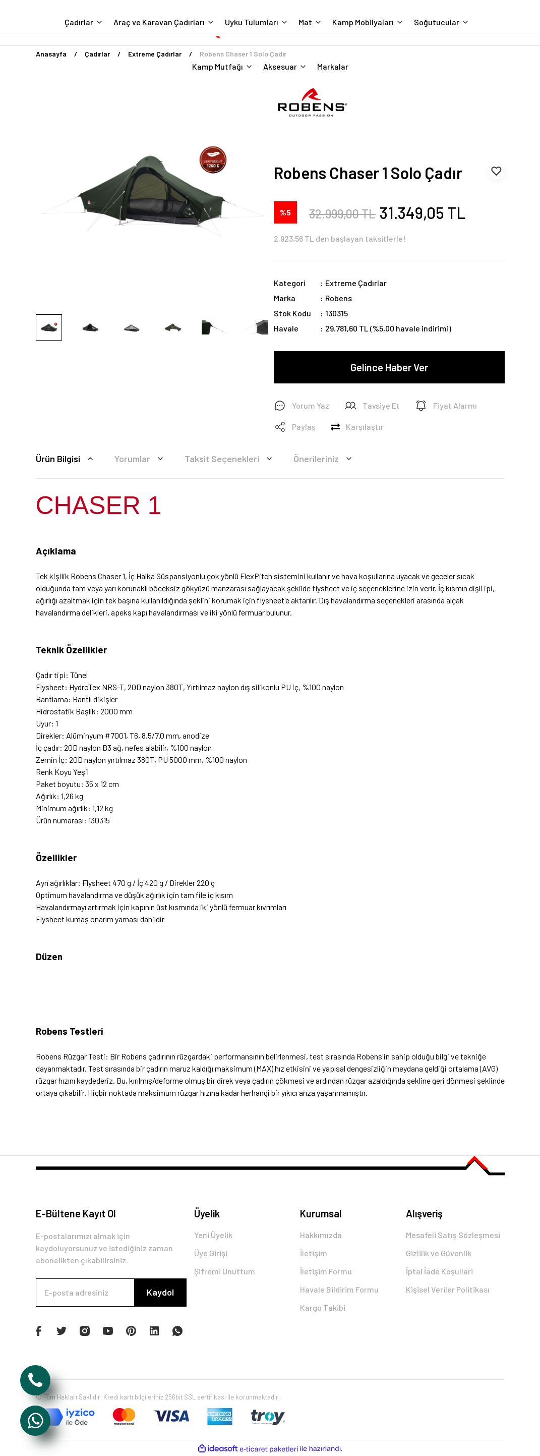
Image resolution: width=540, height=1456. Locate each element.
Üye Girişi (210, 1253)
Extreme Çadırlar (356, 283)
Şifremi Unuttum (224, 1271)
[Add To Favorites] (497, 171)
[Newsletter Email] (111, 1292)
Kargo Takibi (322, 1307)
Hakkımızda (321, 1235)
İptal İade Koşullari (439, 1271)
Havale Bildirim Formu (339, 1289)
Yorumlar (140, 459)
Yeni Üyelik (213, 1235)
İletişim (313, 1253)
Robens (338, 298)
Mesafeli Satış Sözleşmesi (453, 1235)
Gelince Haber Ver (389, 367)
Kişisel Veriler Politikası (448, 1289)
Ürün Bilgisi (66, 459)
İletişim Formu (326, 1271)
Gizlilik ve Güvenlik (438, 1253)
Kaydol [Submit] (160, 1292)
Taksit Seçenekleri (230, 459)
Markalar (332, 66)
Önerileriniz (324, 459)
